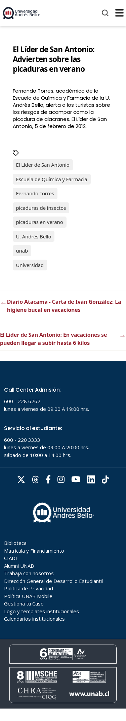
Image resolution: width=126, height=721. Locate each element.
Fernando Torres (35, 193)
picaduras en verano (39, 222)
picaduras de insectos (41, 207)
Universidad (30, 265)
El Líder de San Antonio (43, 164)
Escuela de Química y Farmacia (51, 179)
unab (22, 250)
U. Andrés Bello (33, 236)
